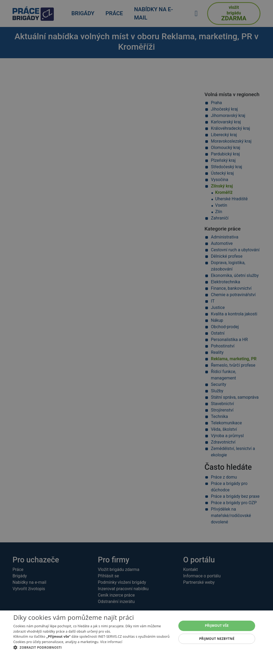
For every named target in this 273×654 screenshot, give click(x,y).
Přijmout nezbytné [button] (217, 638)
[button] (92, 647)
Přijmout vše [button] (217, 625)
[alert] (136, 327)
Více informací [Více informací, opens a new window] (111, 642)
